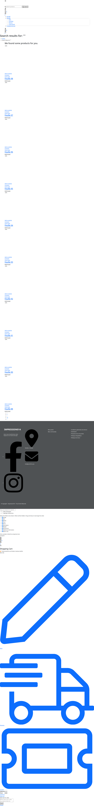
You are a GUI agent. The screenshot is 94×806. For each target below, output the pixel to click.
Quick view (7, 76)
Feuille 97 (9, 115)
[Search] (47, 10)
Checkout (2, 794)
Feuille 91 (9, 335)
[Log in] (5, 8)
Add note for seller (4, 797)
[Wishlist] (47, 12)
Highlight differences (7, 513)
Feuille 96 (9, 152)
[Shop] (47, 539)
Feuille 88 (9, 409)
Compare (7, 75)
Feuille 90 (9, 372)
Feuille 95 (9, 188)
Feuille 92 (9, 299)
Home (3, 38)
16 (7, 417)
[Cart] (47, 14)
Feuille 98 (9, 78)
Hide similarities (6, 511)
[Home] (47, 537)
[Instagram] (13, 483)
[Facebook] (13, 456)
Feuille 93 (9, 262)
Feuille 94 (9, 225)
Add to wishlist (8, 73)
